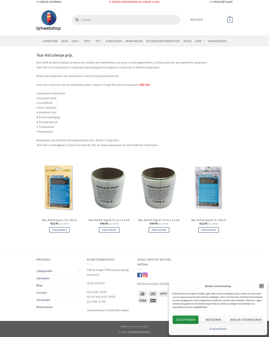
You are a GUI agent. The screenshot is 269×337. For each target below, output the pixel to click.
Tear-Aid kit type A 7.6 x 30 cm (59, 220)
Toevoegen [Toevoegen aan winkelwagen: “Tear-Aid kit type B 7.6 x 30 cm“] (208, 230)
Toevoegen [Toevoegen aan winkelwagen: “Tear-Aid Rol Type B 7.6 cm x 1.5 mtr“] (109, 230)
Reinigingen (134, 41)
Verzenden (43, 300)
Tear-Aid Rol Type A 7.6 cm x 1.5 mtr (159, 220)
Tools (187, 41)
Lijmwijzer (50, 41)
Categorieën (44, 271)
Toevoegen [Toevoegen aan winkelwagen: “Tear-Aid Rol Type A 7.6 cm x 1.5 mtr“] (159, 230)
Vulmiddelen (217, 41)
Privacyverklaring (218, 328)
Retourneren (44, 307)
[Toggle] (79, 271)
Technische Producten (163, 41)
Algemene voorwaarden (134, 326)
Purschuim (114, 41)
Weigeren (213, 319)
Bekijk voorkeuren (245, 319)
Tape (87, 41)
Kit (99, 41)
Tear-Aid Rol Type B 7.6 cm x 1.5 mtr (109, 220)
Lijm (76, 41)
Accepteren (185, 319)
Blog (64, 41)
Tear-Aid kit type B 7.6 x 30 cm (208, 220)
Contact (41, 292)
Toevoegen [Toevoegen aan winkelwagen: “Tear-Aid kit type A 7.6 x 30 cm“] (59, 230)
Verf (199, 41)
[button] (261, 286)
